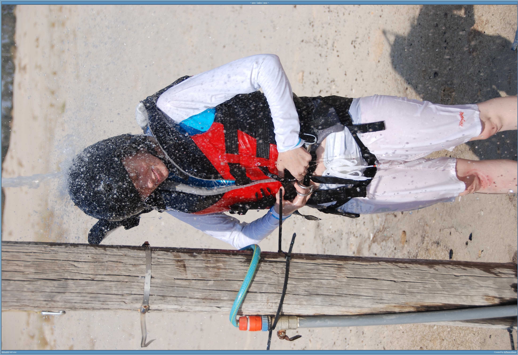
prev (254, 3)
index (259, 3)
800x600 (5, 352)
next (265, 3)
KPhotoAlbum (510, 352)
